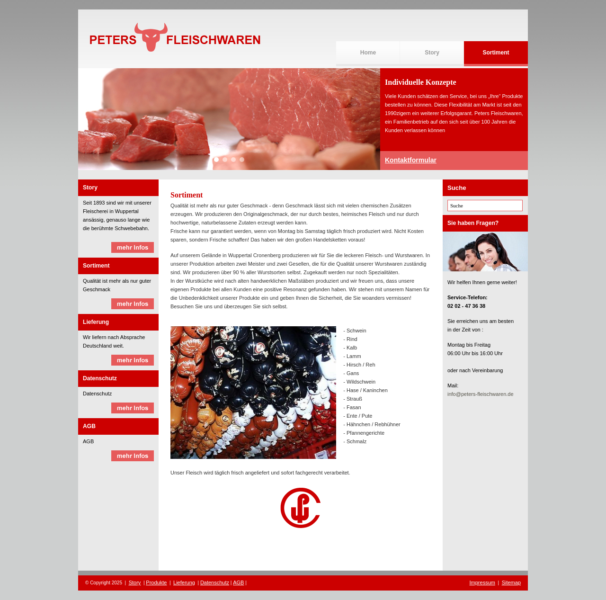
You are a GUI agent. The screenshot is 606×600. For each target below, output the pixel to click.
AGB (238, 582)
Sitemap (511, 582)
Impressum (482, 582)
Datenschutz (214, 582)
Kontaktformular (411, 160)
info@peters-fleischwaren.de (480, 394)
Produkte (156, 582)
